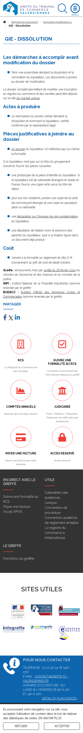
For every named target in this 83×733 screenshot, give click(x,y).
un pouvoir (18, 149)
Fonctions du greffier (18, 559)
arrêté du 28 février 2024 (60, 270)
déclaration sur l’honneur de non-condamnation (47, 216)
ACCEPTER (62, 726)
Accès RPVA (12, 512)
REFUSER (21, 726)
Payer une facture (16, 507)
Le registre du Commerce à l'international (55, 533)
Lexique (51, 503)
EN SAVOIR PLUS (50, 718)
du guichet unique (28, 98)
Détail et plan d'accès (59, 698)
